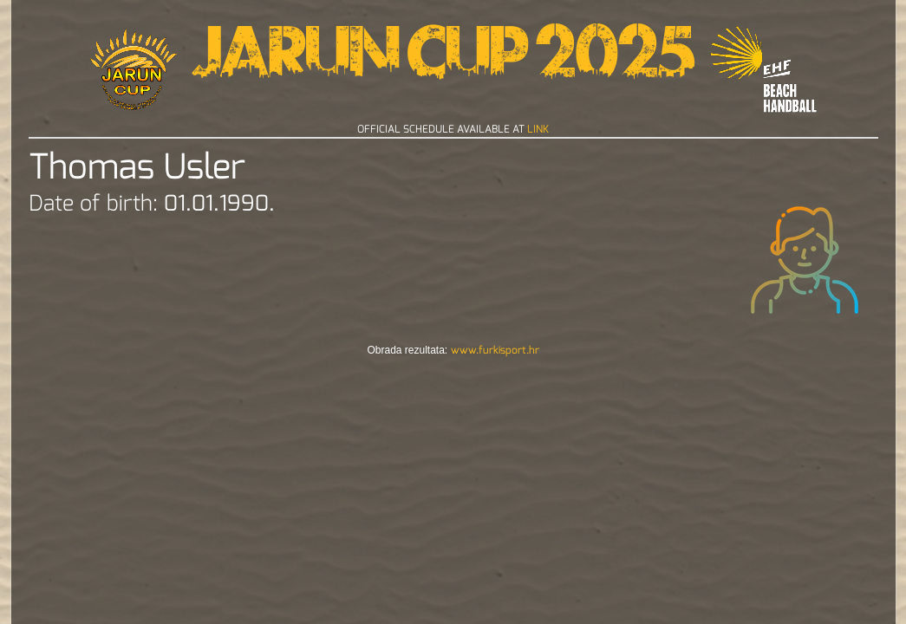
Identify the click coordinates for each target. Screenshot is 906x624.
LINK (538, 129)
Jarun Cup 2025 (443, 60)
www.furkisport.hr (495, 350)
